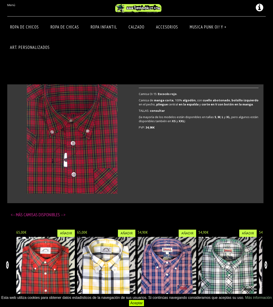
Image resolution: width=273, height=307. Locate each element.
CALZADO (136, 27)
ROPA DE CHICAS (64, 27)
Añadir (66, 233)
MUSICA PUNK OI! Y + (208, 27)
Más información (258, 298)
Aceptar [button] (136, 303)
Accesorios (167, 27)
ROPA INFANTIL (103, 27)
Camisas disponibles (42, 215)
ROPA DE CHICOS (24, 27)
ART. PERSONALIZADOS (30, 47)
